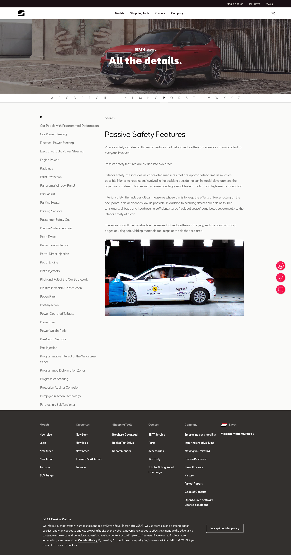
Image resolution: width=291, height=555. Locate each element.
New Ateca (46, 451)
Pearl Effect (48, 236)
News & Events (194, 467)
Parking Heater (50, 202)
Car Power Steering (53, 134)
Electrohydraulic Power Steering (62, 151)
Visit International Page (237, 433)
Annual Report (193, 483)
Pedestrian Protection (54, 245)
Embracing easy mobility (200, 434)
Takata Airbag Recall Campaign (161, 470)
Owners (153, 424)
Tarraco (45, 467)
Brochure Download (125, 434)
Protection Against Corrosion (59, 387)
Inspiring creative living (199, 442)
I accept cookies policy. (225, 528)
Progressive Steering (54, 379)
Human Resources (196, 459)
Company (191, 424)
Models (44, 424)
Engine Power (49, 160)
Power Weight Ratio (53, 330)
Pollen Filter (48, 296)
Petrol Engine (49, 262)
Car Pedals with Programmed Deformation (69, 125)
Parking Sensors (51, 211)
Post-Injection (49, 305)
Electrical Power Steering (57, 142)
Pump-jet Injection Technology (60, 396)
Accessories (156, 451)
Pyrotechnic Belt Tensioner (57, 404)
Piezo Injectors (50, 271)
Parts (151, 442)
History (189, 475)
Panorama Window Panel (57, 185)
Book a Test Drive (123, 442)
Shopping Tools (122, 424)
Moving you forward (197, 451)
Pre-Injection (48, 347)
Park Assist (47, 194)
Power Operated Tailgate (57, 313)
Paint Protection (51, 177)
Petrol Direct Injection (54, 253)
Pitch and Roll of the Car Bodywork (64, 279)
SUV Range (47, 475)
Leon (43, 442)
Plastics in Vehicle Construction (61, 288)
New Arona (46, 459)
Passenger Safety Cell (55, 219)
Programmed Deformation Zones (63, 370)
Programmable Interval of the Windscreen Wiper (68, 359)
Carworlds (83, 424)
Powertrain (47, 322)
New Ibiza (46, 434)
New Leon (82, 434)
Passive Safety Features (56, 228)
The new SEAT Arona (89, 459)
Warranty (154, 459)
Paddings (46, 168)
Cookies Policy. (88, 540)
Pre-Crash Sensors (53, 339)
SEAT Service (156, 434)
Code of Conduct (195, 491)
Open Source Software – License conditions (200, 502)
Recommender (121, 451)
